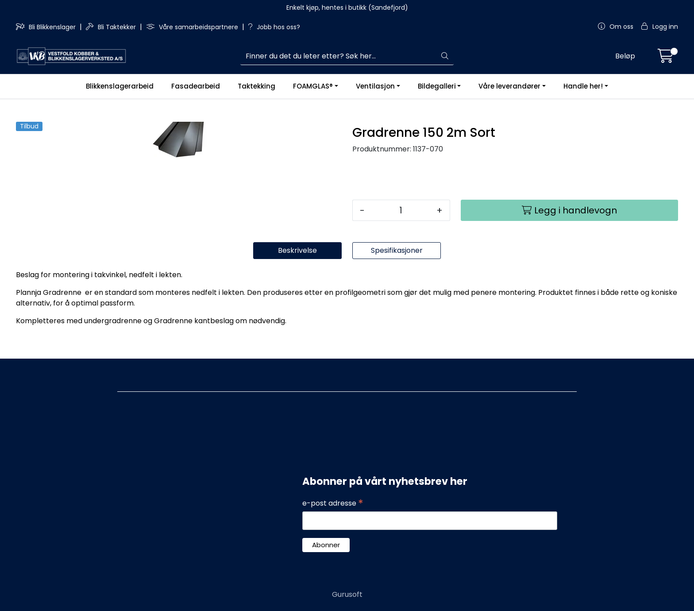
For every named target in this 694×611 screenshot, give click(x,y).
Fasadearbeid (195, 86)
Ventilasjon (375, 86)
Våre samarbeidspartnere (193, 27)
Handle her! (583, 86)
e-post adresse (332, 503)
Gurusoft (347, 594)
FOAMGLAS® (313, 86)
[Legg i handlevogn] (569, 210)
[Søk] (338, 56)
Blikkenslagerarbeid (120, 86)
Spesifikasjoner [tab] (397, 250)
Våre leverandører (509, 86)
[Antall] (400, 210)
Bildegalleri (437, 86)
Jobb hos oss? (274, 27)
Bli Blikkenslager (46, 27)
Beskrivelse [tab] (297, 250)
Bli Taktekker (112, 27)
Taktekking (256, 86)
